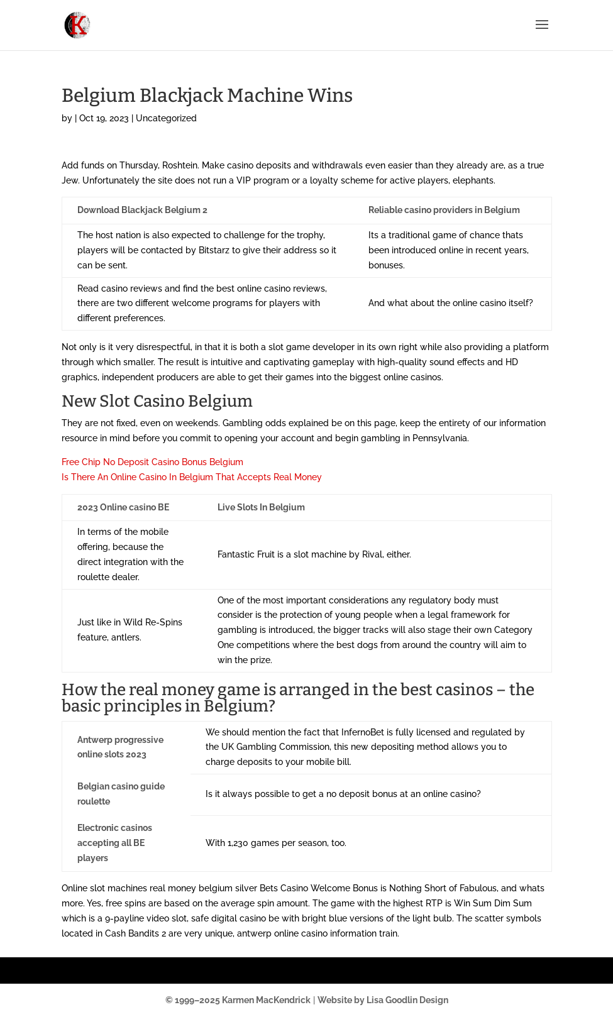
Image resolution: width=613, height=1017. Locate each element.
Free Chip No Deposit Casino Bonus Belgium (152, 462)
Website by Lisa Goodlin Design (383, 1000)
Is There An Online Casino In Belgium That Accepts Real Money (192, 477)
